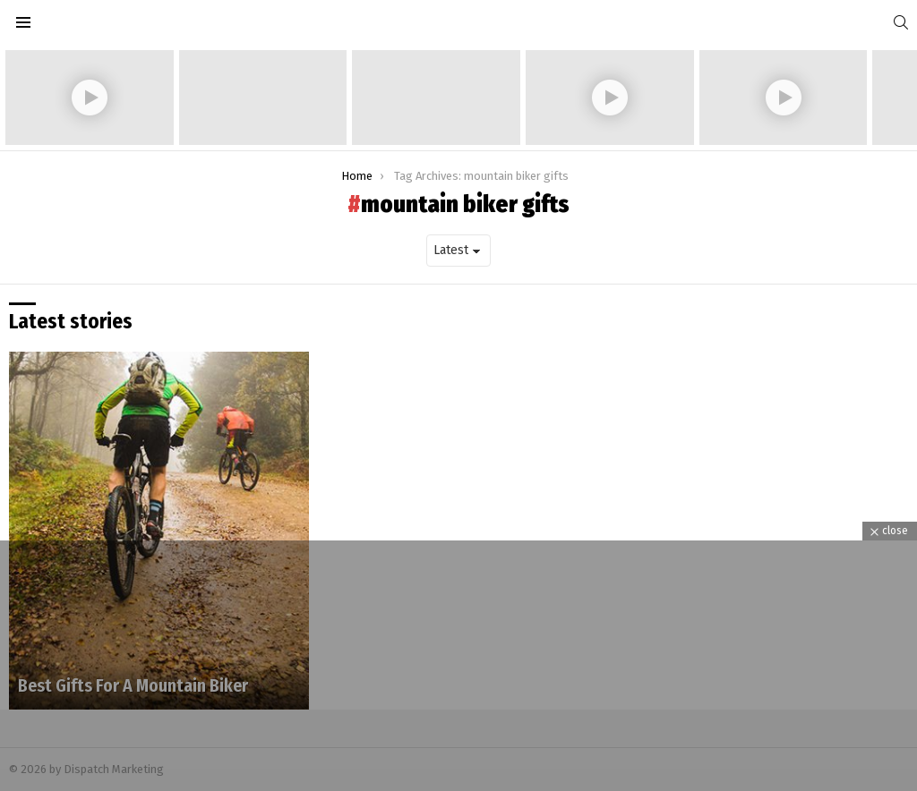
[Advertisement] (458, 665)
